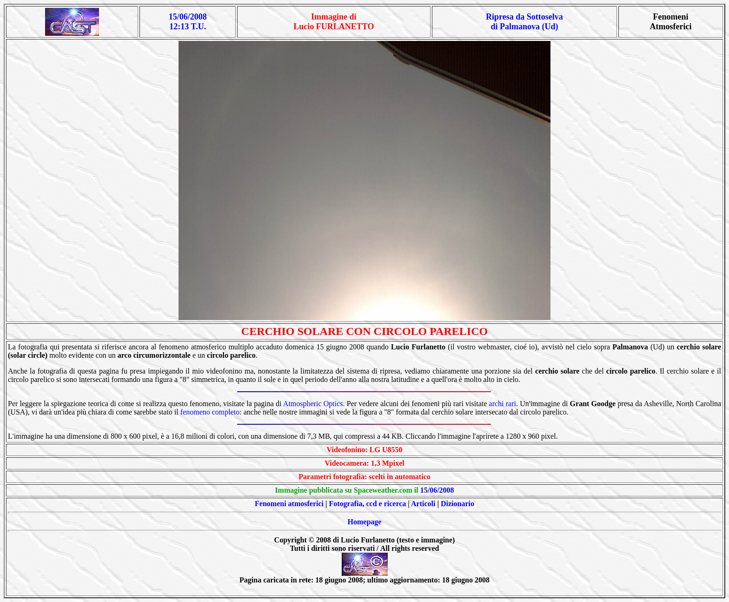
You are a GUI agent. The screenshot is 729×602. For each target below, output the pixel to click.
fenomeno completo (210, 412)
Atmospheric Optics (313, 404)
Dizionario (457, 504)
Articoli (423, 504)
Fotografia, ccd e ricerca (367, 504)
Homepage (365, 522)
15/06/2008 (437, 490)
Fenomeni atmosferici (289, 504)
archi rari (502, 404)
